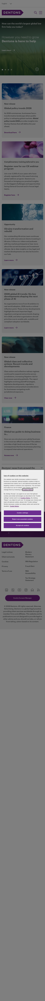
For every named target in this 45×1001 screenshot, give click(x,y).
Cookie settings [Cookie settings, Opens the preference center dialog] (22, 513)
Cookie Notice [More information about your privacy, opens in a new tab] (14, 506)
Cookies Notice (28, 489)
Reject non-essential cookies (22, 519)
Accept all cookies (22, 525)
